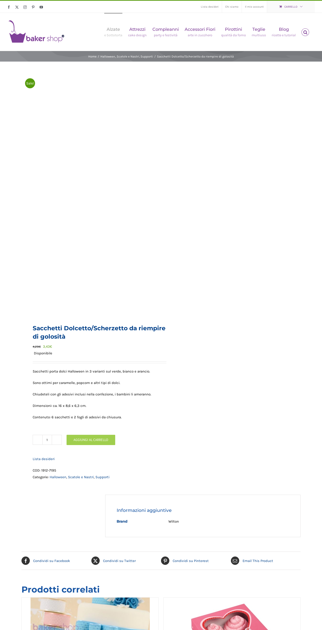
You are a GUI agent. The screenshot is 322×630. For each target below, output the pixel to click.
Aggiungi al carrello (90, 440)
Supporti (102, 477)
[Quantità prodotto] (47, 440)
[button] (305, 32)
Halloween (58, 477)
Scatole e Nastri (81, 477)
